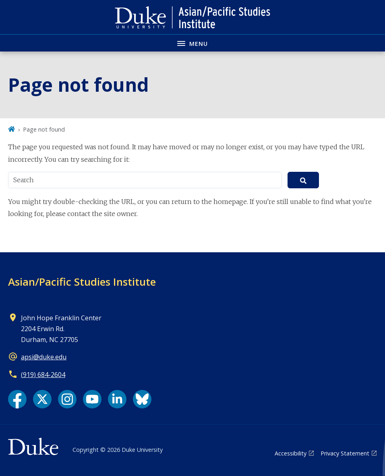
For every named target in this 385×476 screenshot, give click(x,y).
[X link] (42, 399)
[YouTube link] (92, 399)
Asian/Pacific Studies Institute (82, 281)
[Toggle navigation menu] (192, 43)
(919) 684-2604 (43, 374)
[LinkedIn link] (117, 399)
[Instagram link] (67, 399)
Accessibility (290, 453)
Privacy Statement (345, 453)
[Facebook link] (17, 399)
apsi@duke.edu (43, 356)
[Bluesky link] (142, 399)
